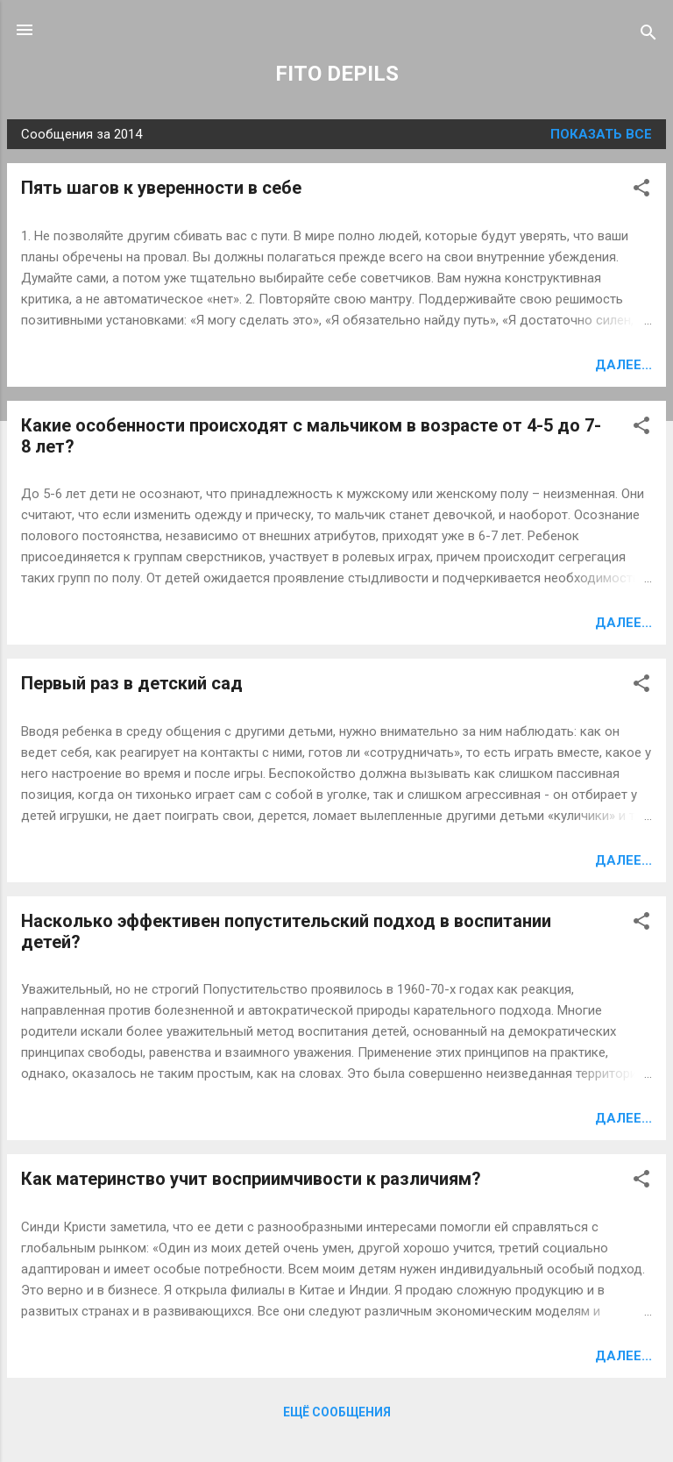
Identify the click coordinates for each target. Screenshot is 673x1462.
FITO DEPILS (337, 73)
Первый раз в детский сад (132, 683)
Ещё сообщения (337, 1412)
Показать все (601, 134)
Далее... (623, 365)
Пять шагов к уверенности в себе (161, 187)
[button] (641, 190)
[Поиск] (648, 35)
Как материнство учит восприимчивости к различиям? (251, 1178)
